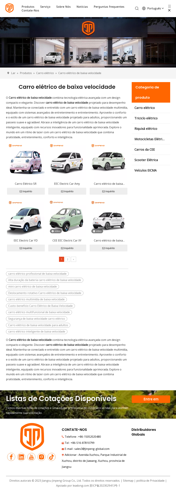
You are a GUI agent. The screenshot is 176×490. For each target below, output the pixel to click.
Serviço (46, 7)
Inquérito (26, 191)
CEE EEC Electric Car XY (67, 241)
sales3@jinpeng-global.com (91, 449)
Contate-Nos (31, 10)
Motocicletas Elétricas (150, 139)
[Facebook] (11, 457)
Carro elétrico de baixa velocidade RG (108, 241)
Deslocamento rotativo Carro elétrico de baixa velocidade (44, 293)
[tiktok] (52, 457)
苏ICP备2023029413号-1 (105, 486)
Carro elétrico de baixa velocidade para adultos (38, 325)
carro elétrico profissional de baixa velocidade (37, 274)
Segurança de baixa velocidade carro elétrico (36, 319)
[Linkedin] (21, 457)
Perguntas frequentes (110, 7)
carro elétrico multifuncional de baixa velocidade (39, 312)
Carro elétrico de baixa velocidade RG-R (108, 184)
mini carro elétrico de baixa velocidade (32, 287)
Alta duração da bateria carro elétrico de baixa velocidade (44, 280)
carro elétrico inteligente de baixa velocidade (36, 332)
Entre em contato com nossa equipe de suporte (151, 400)
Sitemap (128, 481)
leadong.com (81, 486)
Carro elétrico (144, 108)
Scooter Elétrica (146, 160)
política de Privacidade (150, 481)
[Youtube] (31, 457)
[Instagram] (41, 457)
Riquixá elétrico (145, 129)
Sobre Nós (64, 7)
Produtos (28, 7)
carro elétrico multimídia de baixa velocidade (36, 299)
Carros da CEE (144, 150)
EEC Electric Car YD (26, 241)
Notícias (83, 7)
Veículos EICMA (145, 170)
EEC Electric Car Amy (67, 184)
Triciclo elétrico (146, 118)
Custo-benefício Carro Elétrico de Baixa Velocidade (40, 306)
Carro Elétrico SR (25, 184)
